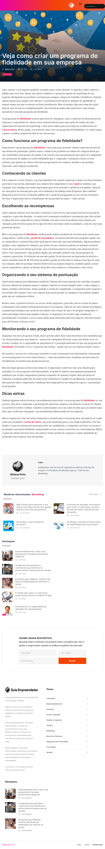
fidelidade (25, 118)
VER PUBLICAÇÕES (18, 478)
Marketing (7, 74)
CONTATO (86, 845)
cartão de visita (32, 421)
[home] (71, 5)
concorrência (9, 129)
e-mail (76, 183)
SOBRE (79, 845)
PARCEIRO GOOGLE (98, 845)
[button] (80, 4)
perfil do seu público (42, 238)
